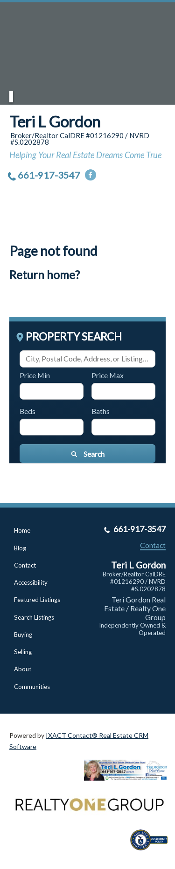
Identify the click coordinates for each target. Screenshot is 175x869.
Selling (23, 651)
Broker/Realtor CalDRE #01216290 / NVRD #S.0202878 (134, 581)
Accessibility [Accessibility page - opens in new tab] (31, 582)
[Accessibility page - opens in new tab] (152, 853)
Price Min (35, 375)
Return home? (44, 274)
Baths (100, 411)
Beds (27, 411)
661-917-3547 (49, 174)
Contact (25, 565)
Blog (20, 548)
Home (22, 530)
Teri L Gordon (54, 121)
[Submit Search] (87, 453)
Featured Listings (37, 599)
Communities (32, 686)
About (22, 669)
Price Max (107, 375)
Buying (23, 634)
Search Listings (34, 617)
